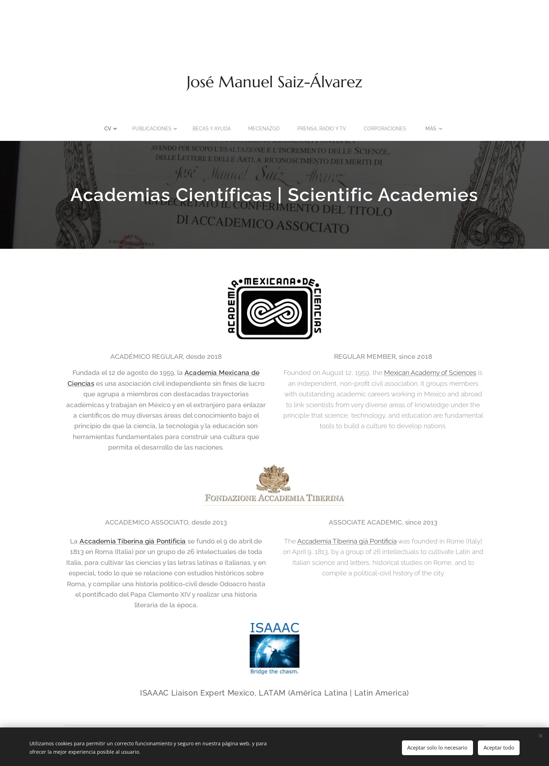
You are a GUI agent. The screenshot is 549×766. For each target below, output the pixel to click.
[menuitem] (106, 128)
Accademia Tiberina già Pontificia (132, 541)
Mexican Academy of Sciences (430, 372)
